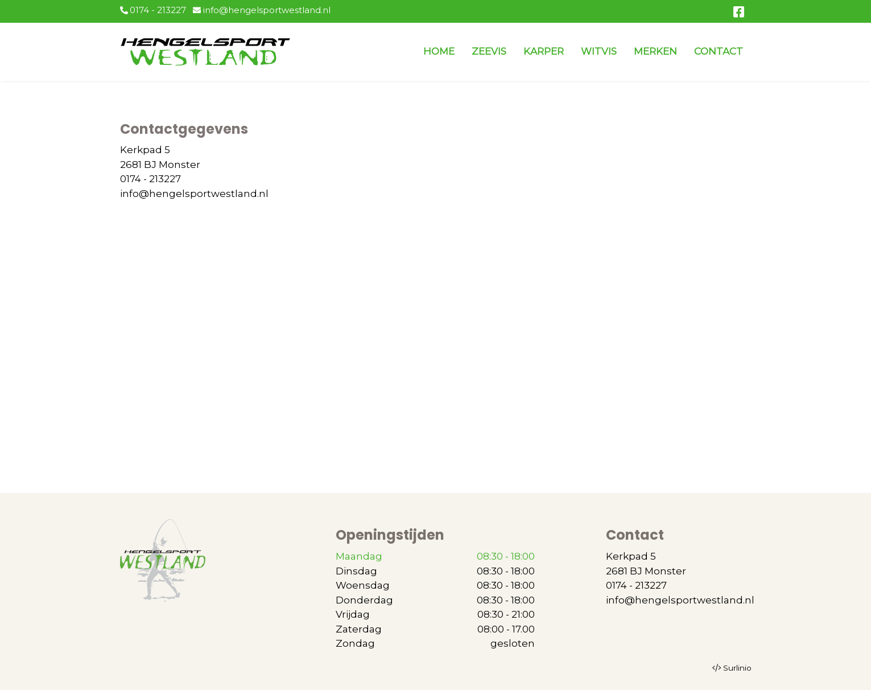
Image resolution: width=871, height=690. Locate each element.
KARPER (543, 51)
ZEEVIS (489, 51)
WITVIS (599, 51)
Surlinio (737, 667)
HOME (439, 51)
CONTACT (718, 51)
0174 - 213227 (153, 10)
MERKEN (655, 51)
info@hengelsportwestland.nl (262, 10)
